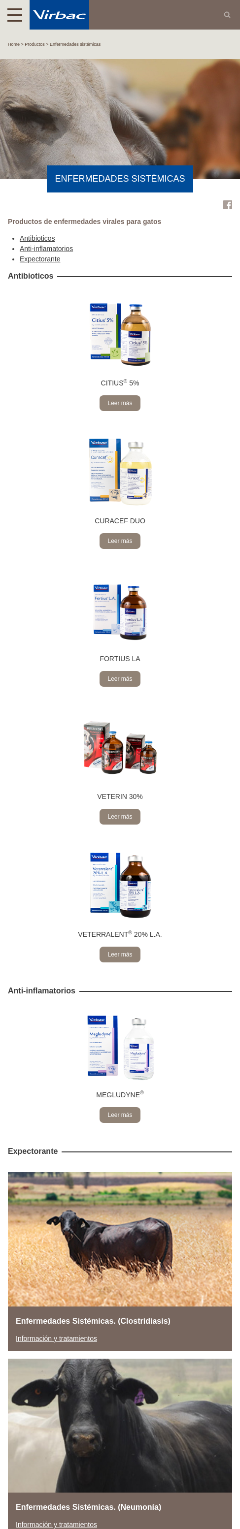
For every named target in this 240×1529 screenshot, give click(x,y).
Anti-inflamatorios (46, 249)
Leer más (119, 403)
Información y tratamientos (56, 1338)
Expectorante (40, 259)
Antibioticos (37, 238)
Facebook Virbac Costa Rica (227, 204)
